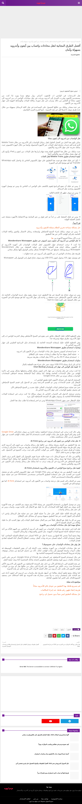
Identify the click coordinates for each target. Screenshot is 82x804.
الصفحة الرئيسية (75, 41)
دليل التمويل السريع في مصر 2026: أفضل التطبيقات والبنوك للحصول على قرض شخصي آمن (42, 763)
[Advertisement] (41, 22)
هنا (52, 238)
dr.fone (11, 481)
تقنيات (68, 41)
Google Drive (7, 431)
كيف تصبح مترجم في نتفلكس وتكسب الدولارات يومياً (54, 744)
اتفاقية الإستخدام (25, 799)
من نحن (35, 799)
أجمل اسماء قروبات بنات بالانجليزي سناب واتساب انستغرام (52, 754)
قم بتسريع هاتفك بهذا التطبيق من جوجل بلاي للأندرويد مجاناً (56, 586)
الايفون (69, 629)
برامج (62, 629)
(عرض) (62, 91)
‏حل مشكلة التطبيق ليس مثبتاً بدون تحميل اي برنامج (59, 594)
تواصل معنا (44, 799)
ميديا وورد (31, 801)
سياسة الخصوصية (56, 799)
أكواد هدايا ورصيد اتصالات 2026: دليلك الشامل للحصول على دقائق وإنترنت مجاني (45, 735)
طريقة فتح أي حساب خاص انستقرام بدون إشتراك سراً (53, 773)
